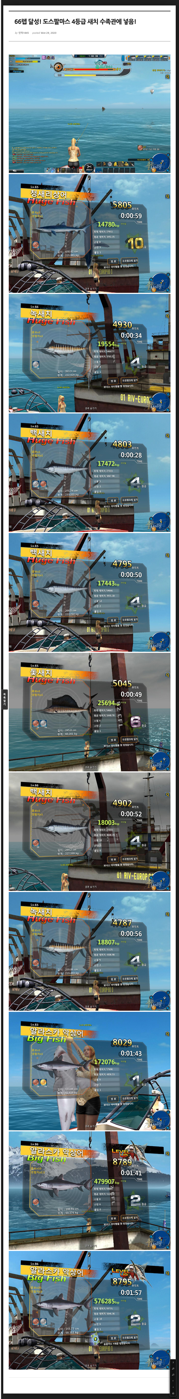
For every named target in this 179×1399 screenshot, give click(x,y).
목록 (4, 699)
